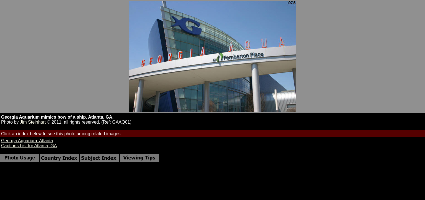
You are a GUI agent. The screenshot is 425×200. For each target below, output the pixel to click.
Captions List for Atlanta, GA (29, 145)
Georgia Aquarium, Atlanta (27, 140)
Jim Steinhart (33, 122)
